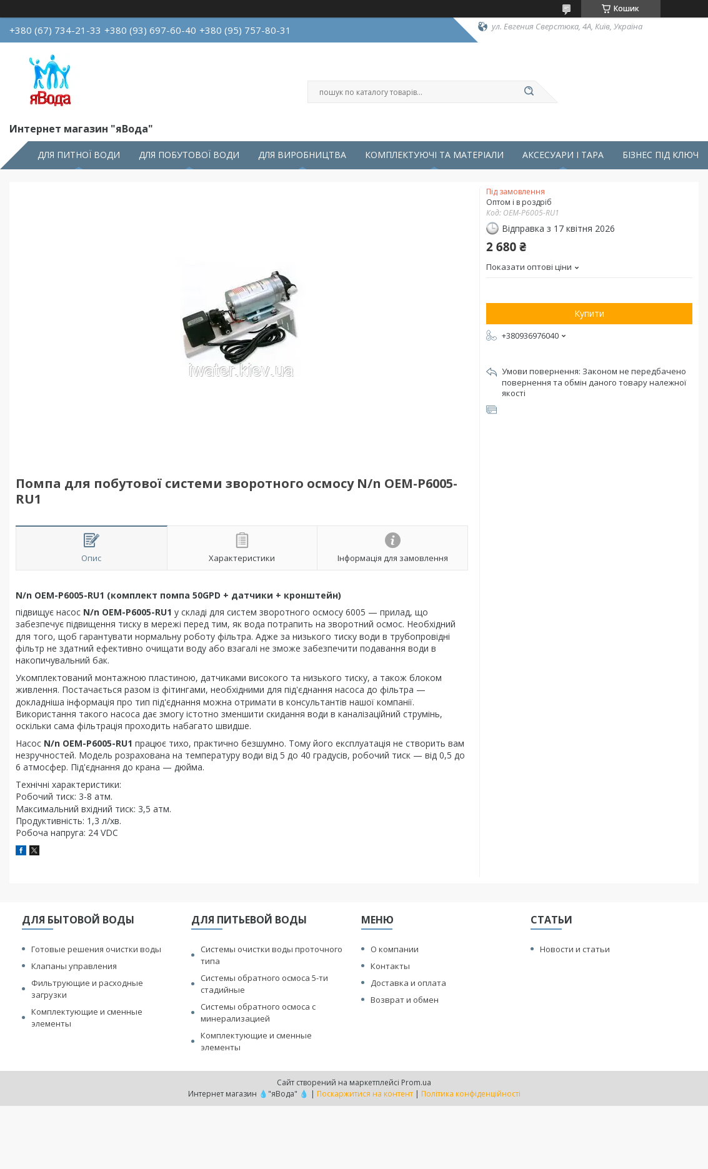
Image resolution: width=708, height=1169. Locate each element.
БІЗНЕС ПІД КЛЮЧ (660, 155)
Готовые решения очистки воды (96, 949)
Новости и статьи (575, 949)
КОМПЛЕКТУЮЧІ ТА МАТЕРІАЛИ (434, 155)
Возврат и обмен (405, 999)
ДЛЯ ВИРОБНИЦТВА (302, 155)
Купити (589, 313)
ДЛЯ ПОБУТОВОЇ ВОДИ (189, 155)
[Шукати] (529, 92)
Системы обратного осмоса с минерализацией (258, 1012)
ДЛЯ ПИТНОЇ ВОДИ (78, 155)
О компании (395, 949)
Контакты (390, 966)
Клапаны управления (74, 966)
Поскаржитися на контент (365, 1093)
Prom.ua (416, 1082)
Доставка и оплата (408, 982)
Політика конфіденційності (471, 1093)
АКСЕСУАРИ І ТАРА (563, 155)
